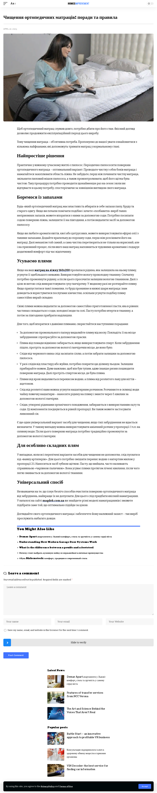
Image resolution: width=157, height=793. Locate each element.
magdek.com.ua (53, 500)
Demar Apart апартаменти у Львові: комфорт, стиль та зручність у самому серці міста (67, 536)
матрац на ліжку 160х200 (52, 270)
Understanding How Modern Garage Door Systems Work (59, 542)
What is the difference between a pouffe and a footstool (58, 547)
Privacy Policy (49, 786)
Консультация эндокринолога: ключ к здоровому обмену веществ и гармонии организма (86, 755)
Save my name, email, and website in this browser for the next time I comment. (48, 631)
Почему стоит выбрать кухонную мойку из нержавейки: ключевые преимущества (62, 553)
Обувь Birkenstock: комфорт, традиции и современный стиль (54, 558)
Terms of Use (69, 786)
